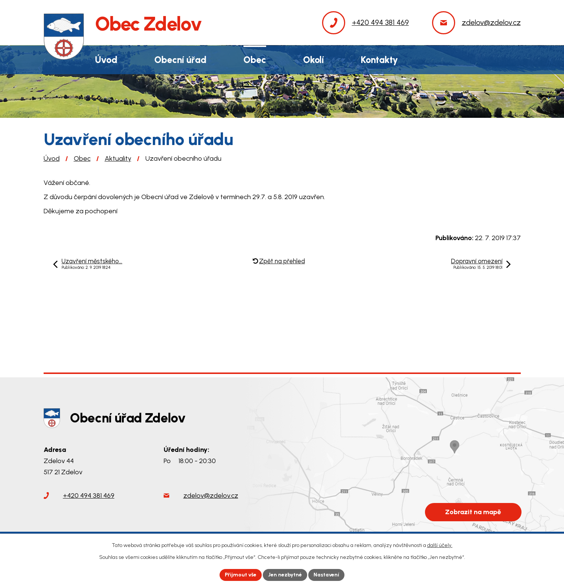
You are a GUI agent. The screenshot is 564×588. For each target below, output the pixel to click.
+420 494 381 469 (88, 495)
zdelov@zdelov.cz (210, 495)
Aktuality (118, 158)
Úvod (52, 158)
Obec (82, 158)
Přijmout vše (240, 575)
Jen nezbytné (285, 575)
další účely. (440, 545)
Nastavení (326, 575)
